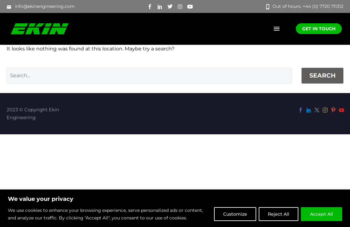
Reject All (278, 214)
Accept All (321, 214)
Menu (276, 29)
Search (322, 75)
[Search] (149, 76)
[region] (175, 208)
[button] (41, 7)
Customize (235, 214)
